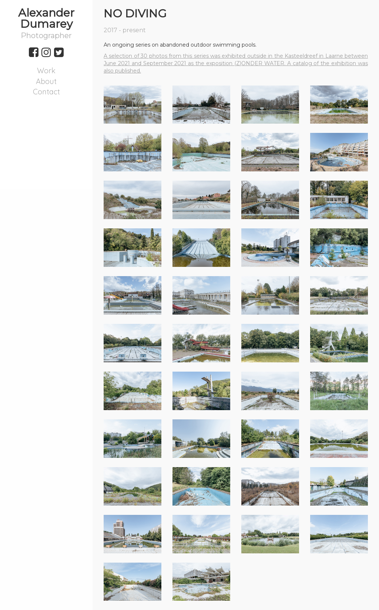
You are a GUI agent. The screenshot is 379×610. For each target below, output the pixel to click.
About (46, 81)
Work (46, 70)
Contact (46, 91)
